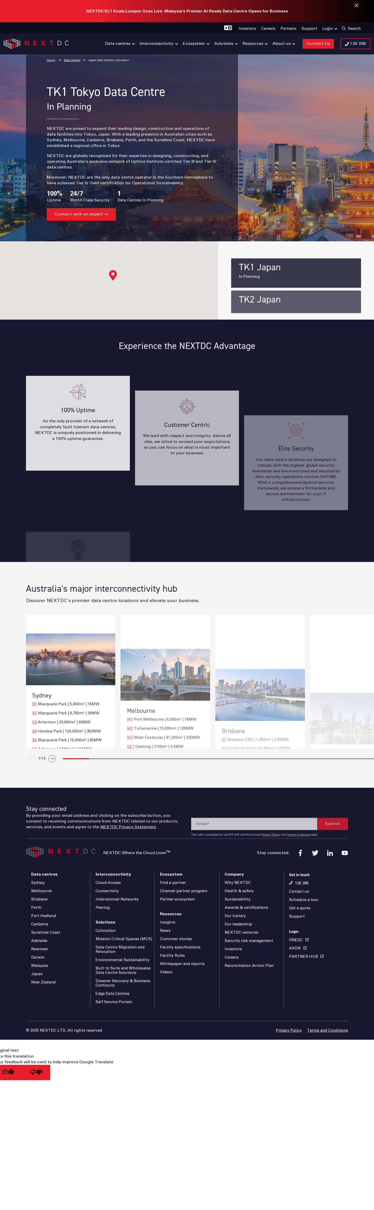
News (165, 931)
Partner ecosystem (177, 899)
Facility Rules (172, 956)
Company (234, 874)
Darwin (37, 957)
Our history (235, 916)
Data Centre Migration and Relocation (120, 949)
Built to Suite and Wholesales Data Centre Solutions (123, 970)
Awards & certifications (246, 908)
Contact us (299, 892)
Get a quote (299, 908)
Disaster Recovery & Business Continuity (123, 983)
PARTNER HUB (303, 957)
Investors (233, 949)
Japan (37, 974)
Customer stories (176, 939)
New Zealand (43, 982)
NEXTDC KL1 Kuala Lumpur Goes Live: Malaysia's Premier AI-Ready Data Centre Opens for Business (187, 11)
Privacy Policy (289, 1030)
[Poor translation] (36, 1072)
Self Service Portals (114, 1002)
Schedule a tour (303, 900)
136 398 (302, 883)
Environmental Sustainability (122, 960)
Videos (166, 972)
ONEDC (296, 940)
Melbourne (41, 891)
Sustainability (237, 899)
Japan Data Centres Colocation (108, 60)
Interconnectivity (113, 874)
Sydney (38, 883)
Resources (171, 914)
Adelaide (39, 941)
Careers (232, 957)
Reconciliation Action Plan (249, 966)
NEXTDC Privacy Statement (128, 847)
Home (51, 60)
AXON (295, 948)
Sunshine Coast (45, 932)
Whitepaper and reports (182, 964)
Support (297, 916)
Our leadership (238, 924)
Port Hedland (43, 916)
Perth (36, 908)
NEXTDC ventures (241, 932)
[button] (113, 275)
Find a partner (173, 883)
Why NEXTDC (238, 883)
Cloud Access (108, 883)
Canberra (39, 924)
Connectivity (107, 891)
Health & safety (239, 891)
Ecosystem (171, 874)
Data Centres (72, 60)
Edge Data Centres (113, 994)
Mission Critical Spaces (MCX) (124, 939)
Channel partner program (183, 891)
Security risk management (249, 941)
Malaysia (39, 966)
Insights (167, 922)
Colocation (106, 931)
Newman (39, 949)
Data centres (44, 874)
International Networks (117, 899)
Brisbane (39, 899)
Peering (103, 908)
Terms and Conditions (327, 1030)
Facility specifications (180, 947)
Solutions (105, 922)
